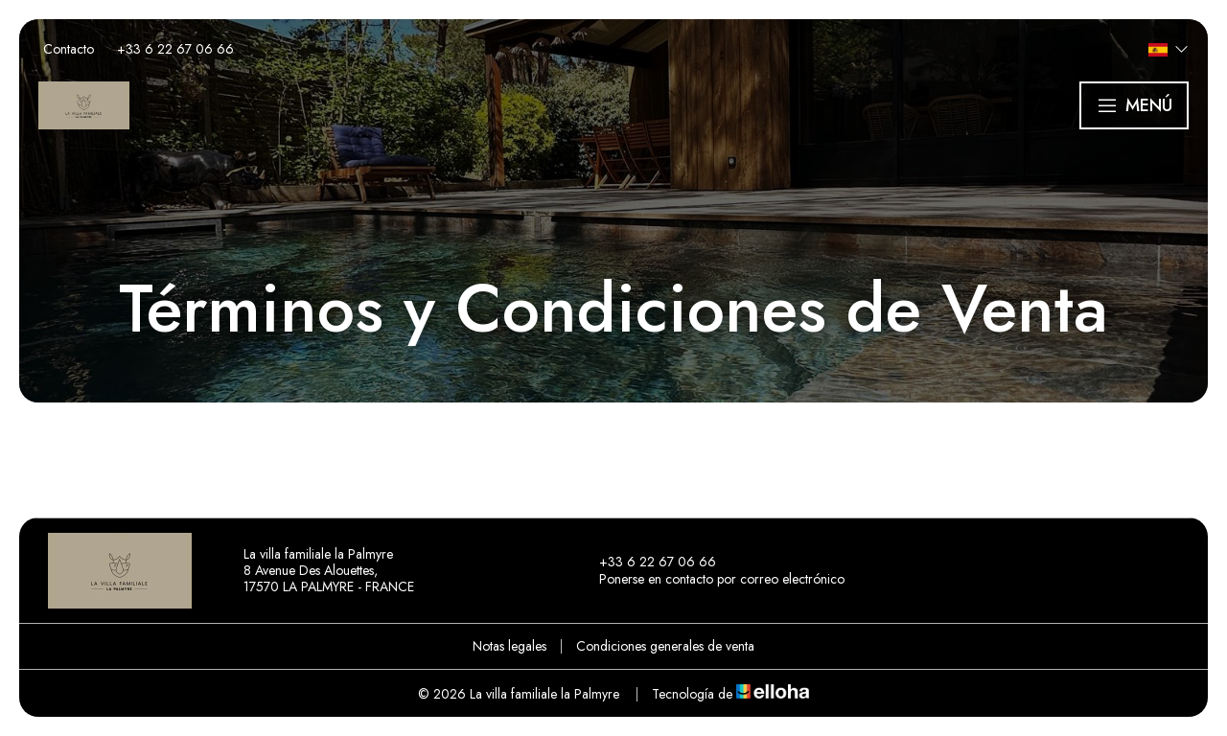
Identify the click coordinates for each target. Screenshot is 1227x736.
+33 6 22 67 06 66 (646, 562)
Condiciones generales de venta (665, 646)
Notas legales (509, 646)
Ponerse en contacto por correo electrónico (711, 579)
